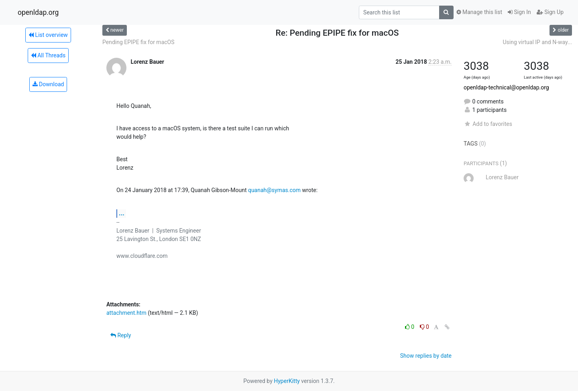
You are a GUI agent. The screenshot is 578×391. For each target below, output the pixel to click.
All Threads (48, 55)
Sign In (519, 12)
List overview (48, 35)
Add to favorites (488, 124)
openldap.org (38, 12)
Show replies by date (426, 356)
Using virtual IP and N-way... (537, 42)
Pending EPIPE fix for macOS (138, 42)
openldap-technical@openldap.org (506, 87)
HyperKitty (287, 381)
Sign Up (550, 12)
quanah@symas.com (274, 190)
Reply (120, 335)
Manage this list (479, 12)
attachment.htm (126, 313)
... (121, 213)
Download (48, 84)
